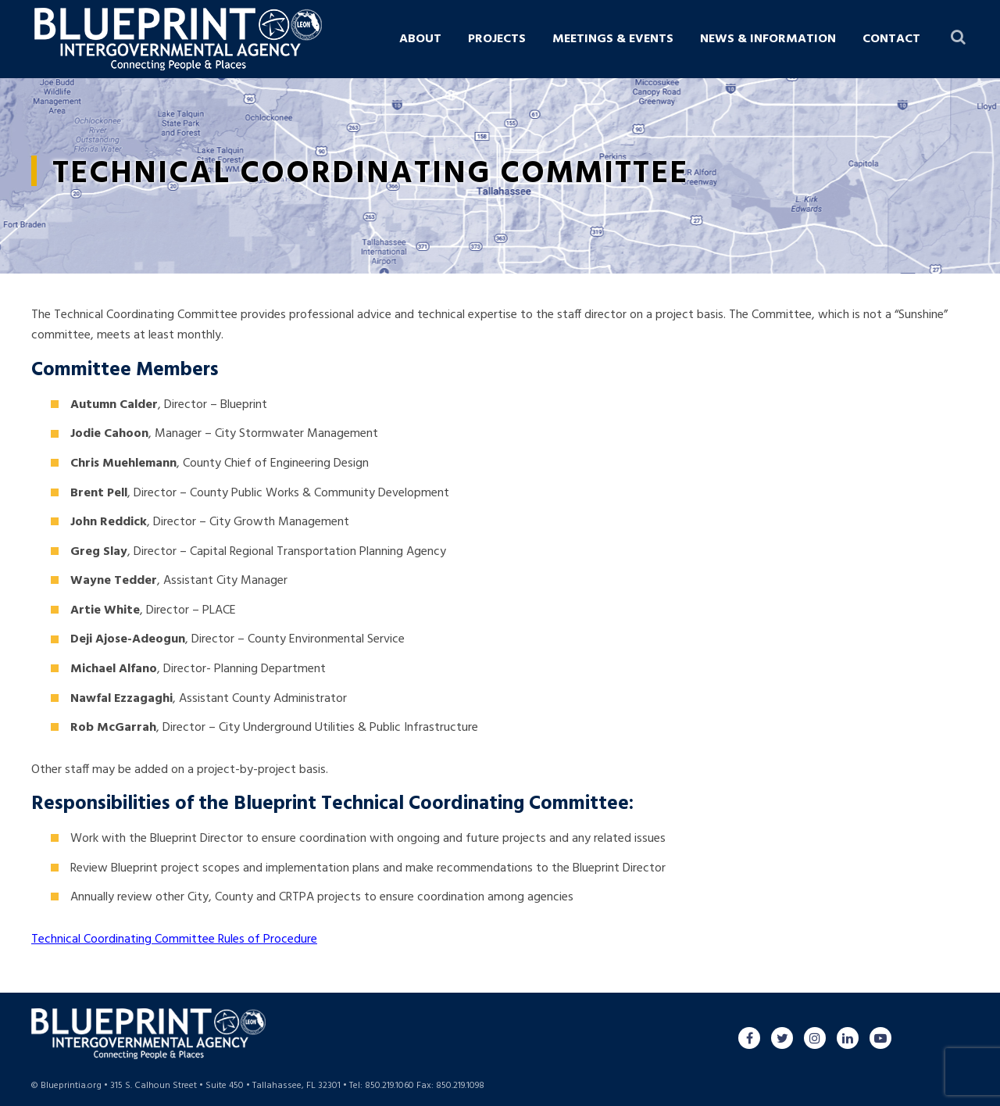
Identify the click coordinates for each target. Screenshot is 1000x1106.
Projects (497, 39)
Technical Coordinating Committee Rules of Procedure (174, 939)
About (420, 39)
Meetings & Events (612, 39)
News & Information (768, 39)
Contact (891, 39)
